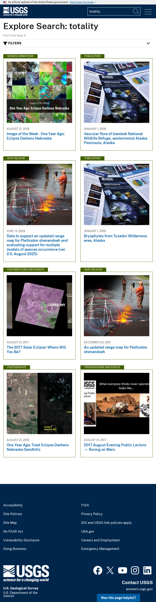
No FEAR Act (13, 531)
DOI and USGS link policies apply (106, 523)
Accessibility (13, 505)
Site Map (10, 523)
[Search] (136, 11)
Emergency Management (100, 549)
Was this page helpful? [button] (118, 598)
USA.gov (87, 531)
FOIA (85, 505)
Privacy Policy (92, 514)
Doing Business (14, 549)
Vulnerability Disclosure (21, 540)
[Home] (15, 15)
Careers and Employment (100, 540)
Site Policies (12, 514)
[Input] (114, 11)
